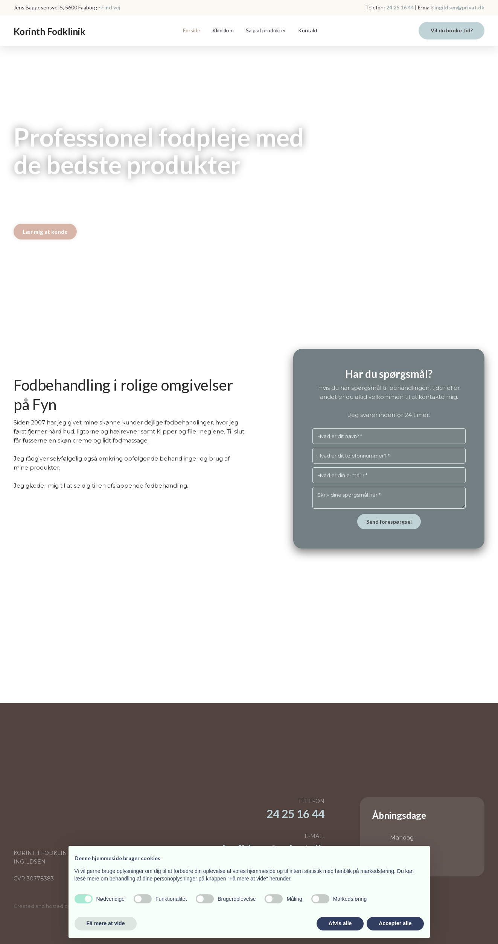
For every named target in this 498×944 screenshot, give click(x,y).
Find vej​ (110, 7)
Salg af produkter (266, 30)
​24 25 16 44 (295, 813)
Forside (191, 30)
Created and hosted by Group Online (59, 906)
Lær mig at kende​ (45, 231)
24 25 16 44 (400, 7)
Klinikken (223, 30)
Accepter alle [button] (395, 923)
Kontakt (308, 30)
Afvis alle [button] (340, 923)
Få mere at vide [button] (106, 923)
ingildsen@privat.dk (458, 7)
